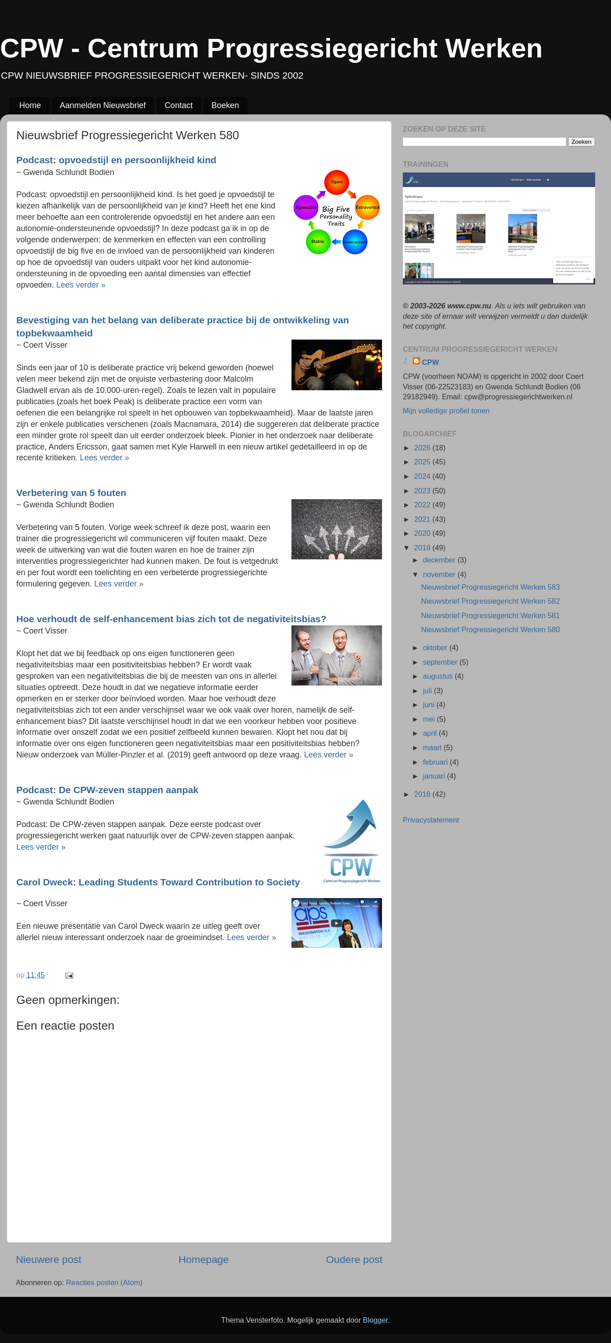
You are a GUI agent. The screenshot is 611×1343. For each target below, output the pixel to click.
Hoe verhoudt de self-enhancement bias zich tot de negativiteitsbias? (171, 619)
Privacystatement (431, 820)
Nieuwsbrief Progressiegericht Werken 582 (490, 601)
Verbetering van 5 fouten (71, 492)
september (441, 662)
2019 (423, 548)
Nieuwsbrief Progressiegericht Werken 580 (490, 629)
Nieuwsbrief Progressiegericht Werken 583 (490, 587)
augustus (438, 676)
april (431, 733)
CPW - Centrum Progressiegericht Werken (271, 48)
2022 (423, 505)
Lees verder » (80, 284)
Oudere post (354, 1259)
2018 (423, 794)
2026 (423, 448)
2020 (423, 533)
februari (436, 762)
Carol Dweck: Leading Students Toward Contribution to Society (158, 882)
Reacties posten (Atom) (104, 1282)
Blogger (375, 1320)
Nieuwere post (48, 1259)
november (440, 574)
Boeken (225, 105)
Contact (179, 105)
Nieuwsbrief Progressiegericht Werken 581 (490, 615)
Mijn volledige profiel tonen (446, 411)
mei (430, 719)
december (440, 560)
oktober (436, 647)
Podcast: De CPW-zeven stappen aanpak (107, 790)
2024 (423, 476)
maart (433, 747)
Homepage (204, 1259)
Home (30, 105)
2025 (423, 462)
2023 (423, 491)
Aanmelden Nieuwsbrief (103, 105)
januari (435, 776)
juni (429, 704)
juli (428, 690)
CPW (430, 362)
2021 (423, 519)
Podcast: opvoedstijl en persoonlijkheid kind (116, 160)
